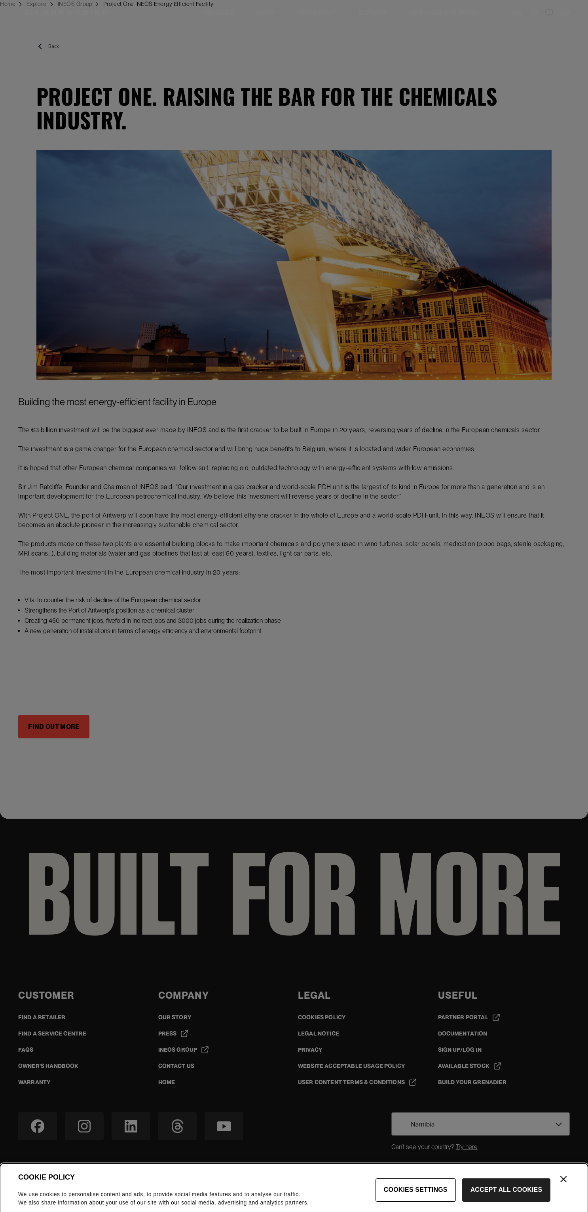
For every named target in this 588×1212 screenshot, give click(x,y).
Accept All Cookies (506, 1200)
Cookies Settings (416, 1200)
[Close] (563, 1189)
